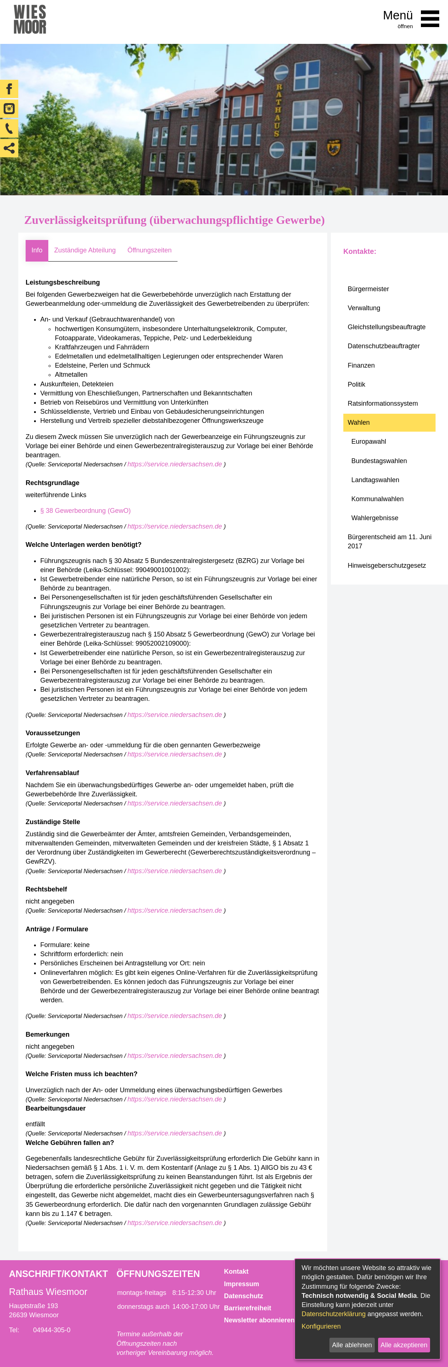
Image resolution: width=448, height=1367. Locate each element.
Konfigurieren (321, 1326)
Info (36, 250)
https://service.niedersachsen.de (175, 464)
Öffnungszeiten (149, 250)
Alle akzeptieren (404, 1345)
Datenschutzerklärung (334, 1314)
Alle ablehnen (352, 1345)
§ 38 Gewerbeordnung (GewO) (85, 510)
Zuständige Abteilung (85, 250)
